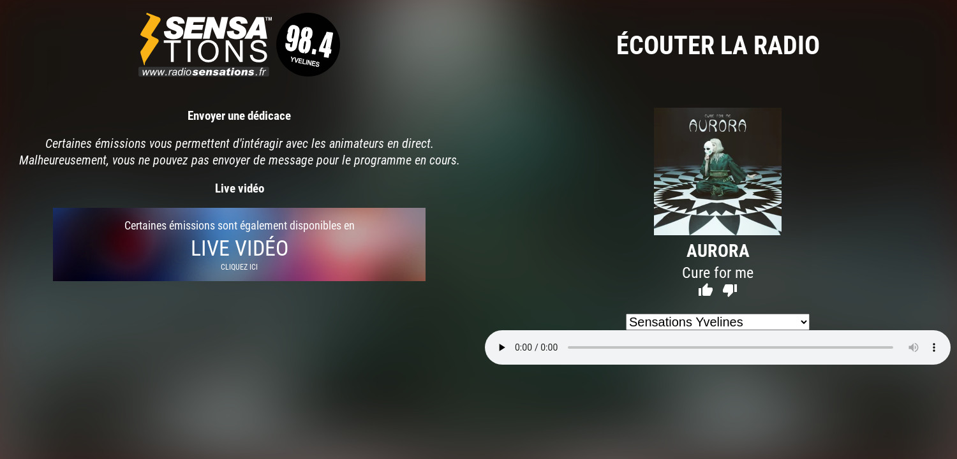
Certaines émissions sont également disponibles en (239, 244)
